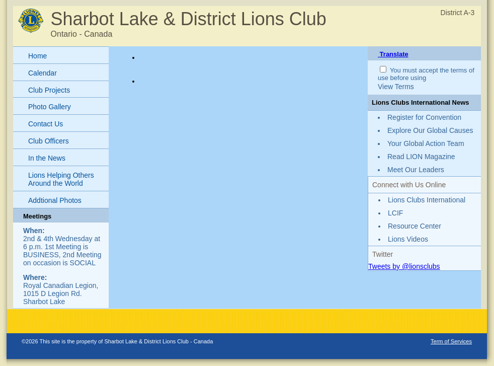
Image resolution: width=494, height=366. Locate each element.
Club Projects (49, 90)
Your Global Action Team (425, 143)
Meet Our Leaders (415, 170)
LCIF (395, 213)
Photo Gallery (49, 107)
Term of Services (451, 341)
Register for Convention (424, 117)
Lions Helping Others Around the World (61, 179)
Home (37, 56)
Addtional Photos (54, 200)
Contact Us (45, 124)
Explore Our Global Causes (430, 130)
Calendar (42, 73)
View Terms (396, 87)
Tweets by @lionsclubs (404, 266)
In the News (46, 158)
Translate (393, 54)
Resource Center (414, 226)
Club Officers (48, 141)
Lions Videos (408, 239)
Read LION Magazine (421, 157)
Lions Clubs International (426, 200)
